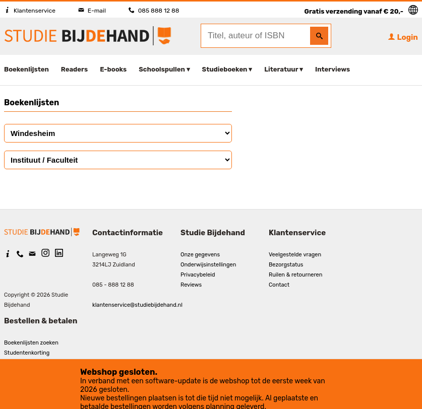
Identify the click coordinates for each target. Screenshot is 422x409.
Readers (74, 69)
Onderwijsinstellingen (208, 264)
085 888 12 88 (154, 10)
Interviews (332, 69)
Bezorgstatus (286, 264)
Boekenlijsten (26, 69)
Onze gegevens (200, 254)
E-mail (92, 10)
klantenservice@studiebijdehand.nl (137, 305)
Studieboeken (225, 69)
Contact (279, 285)
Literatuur (281, 69)
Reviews (191, 285)
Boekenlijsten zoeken (31, 342)
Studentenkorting (26, 353)
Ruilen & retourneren (295, 274)
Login (403, 37)
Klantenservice (29, 10)
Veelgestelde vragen (295, 254)
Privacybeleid (197, 274)
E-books (113, 69)
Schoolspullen (162, 69)
